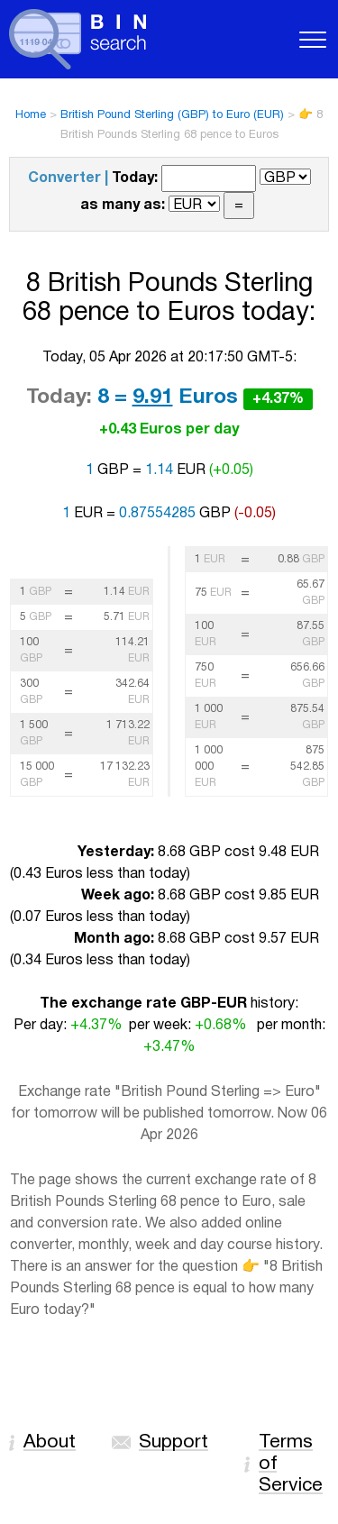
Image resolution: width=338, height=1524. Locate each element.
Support (173, 1442)
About (49, 1442)
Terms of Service (291, 1464)
